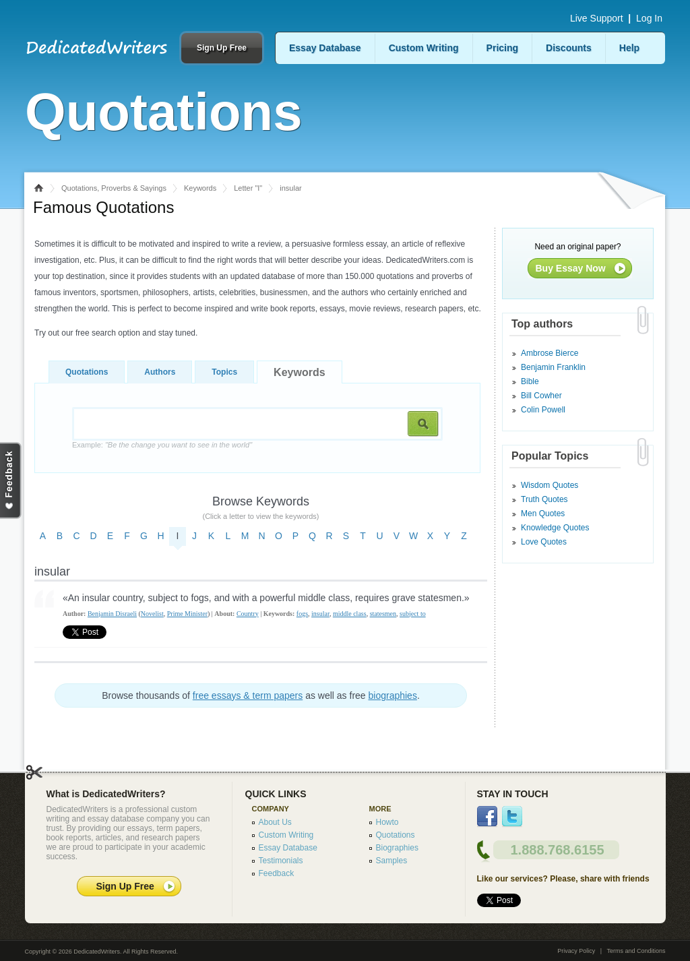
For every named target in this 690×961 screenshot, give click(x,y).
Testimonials (281, 860)
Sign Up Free (222, 48)
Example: (162, 445)
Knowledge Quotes (555, 527)
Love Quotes (544, 542)
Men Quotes (543, 513)
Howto (387, 822)
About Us (275, 822)
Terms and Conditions (635, 951)
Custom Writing (424, 47)
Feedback (276, 873)
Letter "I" (248, 188)
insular (320, 613)
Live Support (596, 18)
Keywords (200, 188)
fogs (302, 613)
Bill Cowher (541, 395)
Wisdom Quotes (549, 485)
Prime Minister (187, 613)
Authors (159, 372)
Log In (649, 18)
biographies (393, 695)
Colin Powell (543, 409)
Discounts (569, 47)
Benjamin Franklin (553, 367)
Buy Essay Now (571, 268)
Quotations (86, 372)
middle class (350, 613)
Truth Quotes (544, 499)
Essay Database (325, 47)
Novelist (152, 613)
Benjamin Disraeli (112, 613)
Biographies (397, 847)
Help (629, 47)
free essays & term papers (248, 695)
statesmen (383, 613)
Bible (530, 381)
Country (248, 613)
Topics (224, 372)
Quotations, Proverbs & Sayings (113, 188)
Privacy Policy (576, 951)
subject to (413, 613)
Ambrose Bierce (549, 353)
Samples (392, 860)
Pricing (502, 47)
